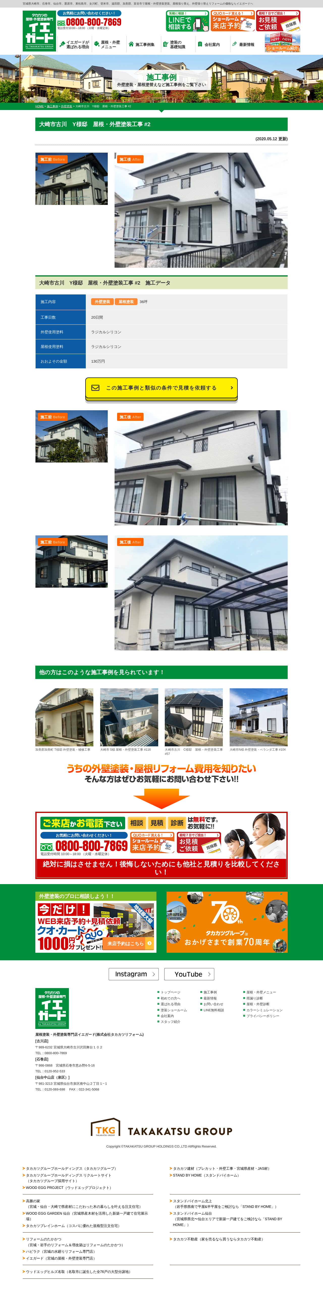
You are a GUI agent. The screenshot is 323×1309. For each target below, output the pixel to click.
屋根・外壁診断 (258, 1004)
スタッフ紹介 (170, 1022)
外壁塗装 (102, 301)
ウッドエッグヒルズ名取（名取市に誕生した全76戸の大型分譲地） (81, 1272)
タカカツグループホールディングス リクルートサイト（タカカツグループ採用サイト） (69, 1178)
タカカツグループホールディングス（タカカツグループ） (72, 1168)
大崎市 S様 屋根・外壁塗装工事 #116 (129, 719)
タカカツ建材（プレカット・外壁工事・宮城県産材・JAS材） (222, 1168)
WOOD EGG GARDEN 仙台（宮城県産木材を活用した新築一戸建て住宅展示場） (87, 1216)
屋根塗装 (126, 301)
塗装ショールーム (174, 1010)
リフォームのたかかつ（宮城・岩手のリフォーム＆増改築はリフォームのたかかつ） (75, 1242)
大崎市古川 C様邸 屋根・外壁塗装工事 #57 (194, 722)
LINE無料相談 (214, 1010)
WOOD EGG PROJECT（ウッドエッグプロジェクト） (69, 1188)
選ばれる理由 (170, 1004)
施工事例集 (141, 44)
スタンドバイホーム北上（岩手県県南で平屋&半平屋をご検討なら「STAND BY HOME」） (226, 1204)
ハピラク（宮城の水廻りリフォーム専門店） (61, 1251)
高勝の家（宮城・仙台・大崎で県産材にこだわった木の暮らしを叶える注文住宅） (84, 1204)
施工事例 (210, 992)
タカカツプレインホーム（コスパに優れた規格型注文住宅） (73, 1226)
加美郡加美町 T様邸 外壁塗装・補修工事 (64, 719)
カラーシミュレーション (265, 1010)
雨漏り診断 (255, 998)
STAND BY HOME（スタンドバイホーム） (207, 1175)
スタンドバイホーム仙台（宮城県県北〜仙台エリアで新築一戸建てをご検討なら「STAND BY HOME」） (227, 1219)
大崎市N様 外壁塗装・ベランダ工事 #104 (259, 719)
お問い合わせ (213, 1004)
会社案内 (209, 44)
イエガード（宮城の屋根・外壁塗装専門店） (61, 1258)
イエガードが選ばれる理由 (74, 44)
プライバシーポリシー (263, 1016)
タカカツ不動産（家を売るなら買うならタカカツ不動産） (219, 1239)
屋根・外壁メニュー (107, 44)
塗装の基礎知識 (174, 44)
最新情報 (243, 44)
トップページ (170, 992)
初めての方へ (170, 998)
